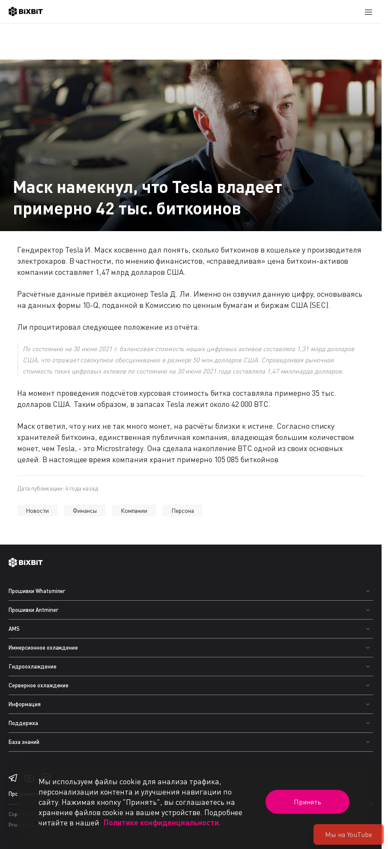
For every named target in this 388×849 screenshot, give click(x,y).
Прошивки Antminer (33, 609)
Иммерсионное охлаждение (43, 647)
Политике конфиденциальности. (162, 822)
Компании (134, 510)
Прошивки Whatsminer (37, 590)
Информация (25, 704)
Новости (37, 510)
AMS (14, 628)
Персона (182, 510)
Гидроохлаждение (33, 666)
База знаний (24, 741)
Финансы (85, 510)
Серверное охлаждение (39, 685)
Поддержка (23, 723)
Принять (307, 802)
